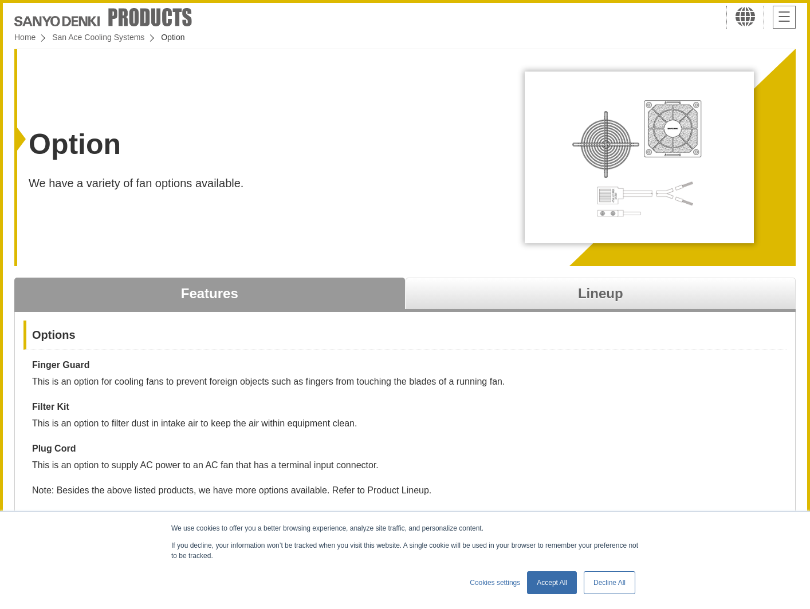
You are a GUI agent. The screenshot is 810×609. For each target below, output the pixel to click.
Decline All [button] (609, 583)
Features (209, 293)
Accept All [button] (552, 583)
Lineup (600, 293)
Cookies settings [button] (495, 583)
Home (25, 37)
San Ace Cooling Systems (98, 37)
